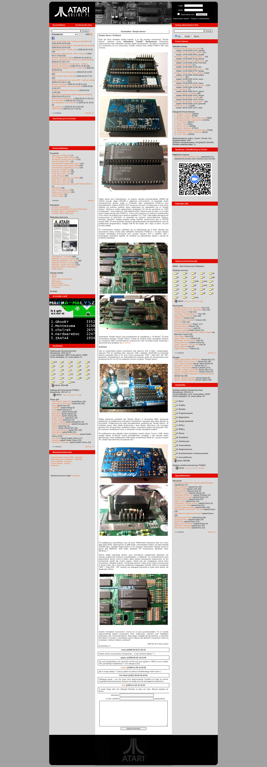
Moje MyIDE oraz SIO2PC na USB (188, 509)
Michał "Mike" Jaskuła (183, 316)
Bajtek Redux (57, 269)
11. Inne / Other (180, 134)
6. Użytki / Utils (180, 124)
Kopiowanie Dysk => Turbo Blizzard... (190, 85)
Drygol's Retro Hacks (60, 285)
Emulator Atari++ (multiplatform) (65, 211)
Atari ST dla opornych (61, 190)
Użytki (187, 36)
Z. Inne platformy (183, 457)
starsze (91, 200)
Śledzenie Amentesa (182, 328)
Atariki (54, 275)
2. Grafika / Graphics (183, 116)
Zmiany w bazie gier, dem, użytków (188, 73)
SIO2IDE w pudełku (182, 526)
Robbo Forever (58, 418)
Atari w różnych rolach (183, 524)
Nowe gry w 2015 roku (61, 182)
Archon (55, 428)
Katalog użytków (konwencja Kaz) (188, 390)
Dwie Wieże (57, 432)
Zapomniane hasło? (181, 19)
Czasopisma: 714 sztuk (61, 256)
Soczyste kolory (180, 519)
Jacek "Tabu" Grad (182, 338)
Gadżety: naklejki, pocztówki (186, 370)
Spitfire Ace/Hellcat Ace (61, 424)
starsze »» (89, 113)
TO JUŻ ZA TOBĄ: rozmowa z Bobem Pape (192, 332)
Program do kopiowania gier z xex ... (189, 69)
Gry (179, 36)
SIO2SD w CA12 (181, 493)
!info (195, 281)
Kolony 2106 (57, 420)
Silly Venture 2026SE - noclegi (187, 97)
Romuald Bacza (181, 326)
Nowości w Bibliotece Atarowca (65, 90)
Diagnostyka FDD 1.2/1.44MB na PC (189, 61)
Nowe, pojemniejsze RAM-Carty (187, 359)
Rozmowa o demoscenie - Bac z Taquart (68, 54)
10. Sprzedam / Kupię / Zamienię (188, 132)
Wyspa (55, 426)
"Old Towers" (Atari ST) (61, 401)
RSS (89, 34)
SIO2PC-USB (180, 489)
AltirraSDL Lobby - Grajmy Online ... (189, 57)
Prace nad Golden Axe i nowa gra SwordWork (71, 41)
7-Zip (72, 395)
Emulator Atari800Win (61, 207)
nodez (123, 667)
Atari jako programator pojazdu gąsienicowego (71, 94)
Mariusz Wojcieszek (182, 324)
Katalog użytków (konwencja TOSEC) (189, 465)
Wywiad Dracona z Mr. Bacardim (187, 310)
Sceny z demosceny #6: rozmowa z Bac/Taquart (72, 60)
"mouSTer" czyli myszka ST (185, 361)
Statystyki (55, 465)
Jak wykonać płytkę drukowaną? (187, 513)
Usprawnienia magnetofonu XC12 (66, 163)
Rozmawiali (178, 306)
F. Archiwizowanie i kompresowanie (191, 453)
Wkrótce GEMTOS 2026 (62, 58)
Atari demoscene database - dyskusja (66, 459)
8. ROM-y (179, 429)
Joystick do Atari (181, 499)
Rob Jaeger (179, 336)
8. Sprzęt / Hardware (183, 128)
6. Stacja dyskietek (183, 421)
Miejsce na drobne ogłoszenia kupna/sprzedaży (194, 374)
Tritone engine (58, 194)
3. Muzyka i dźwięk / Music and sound (190, 118)
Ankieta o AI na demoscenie (63, 72)
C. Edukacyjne (181, 441)
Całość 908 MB (182, 461)
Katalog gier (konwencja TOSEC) (64, 390)
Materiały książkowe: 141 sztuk (65, 261)
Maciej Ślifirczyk (181, 342)
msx (203, 285)
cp (211, 273)
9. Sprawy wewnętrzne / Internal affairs (190, 130)
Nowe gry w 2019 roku (61, 172)
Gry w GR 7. (179, 77)
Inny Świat (56, 438)
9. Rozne (179, 433)
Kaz (123, 685)
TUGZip (78, 395)
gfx (212, 277)
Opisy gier (54, 399)
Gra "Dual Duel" (181, 89)
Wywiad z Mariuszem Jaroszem (187, 308)
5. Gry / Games (180, 122)
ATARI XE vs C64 (181, 106)
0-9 (54, 362)
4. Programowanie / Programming (188, 120)
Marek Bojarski (180, 346)
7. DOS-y (179, 425)
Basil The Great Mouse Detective (65, 434)
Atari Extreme (57, 107)
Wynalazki (177, 481)
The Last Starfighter (60, 430)
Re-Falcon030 (58, 101)
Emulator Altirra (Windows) (63, 213)
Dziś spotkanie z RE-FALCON (64, 103)
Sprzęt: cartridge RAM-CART (186, 372)
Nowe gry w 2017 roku (61, 174)
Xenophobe (56, 416)
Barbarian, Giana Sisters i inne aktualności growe (72, 45)
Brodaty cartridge (59, 84)
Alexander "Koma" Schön (184, 340)
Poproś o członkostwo (200, 19)
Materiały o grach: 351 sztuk (63, 265)
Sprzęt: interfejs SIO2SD (184, 380)
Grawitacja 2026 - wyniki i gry (64, 49)
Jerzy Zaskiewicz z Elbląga (185, 93)
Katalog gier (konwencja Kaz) (63, 351)
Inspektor (55, 440)
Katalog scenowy (180, 270)
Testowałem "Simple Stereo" (186, 503)
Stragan (176, 357)
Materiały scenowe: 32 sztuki (64, 259)
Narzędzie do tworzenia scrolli (64, 159)
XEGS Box (178, 522)
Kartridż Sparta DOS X (61, 161)
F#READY (178, 318)
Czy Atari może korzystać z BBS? (188, 53)
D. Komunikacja (182, 445)
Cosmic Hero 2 (180, 81)
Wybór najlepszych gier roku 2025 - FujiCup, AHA (72, 80)
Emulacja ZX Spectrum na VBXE (65, 178)
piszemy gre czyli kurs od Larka (187, 48)
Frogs (54, 406)
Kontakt (53, 291)
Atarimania (56, 281)
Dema (196, 36)
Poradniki (54, 153)
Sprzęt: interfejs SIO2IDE (184, 378)
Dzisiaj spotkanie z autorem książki (66, 86)
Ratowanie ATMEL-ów (183, 495)
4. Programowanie (183, 413)
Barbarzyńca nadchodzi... (62, 98)
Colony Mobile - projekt (60, 463)
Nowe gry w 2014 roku (61, 192)
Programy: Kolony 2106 (184, 366)
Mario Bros (56, 414)
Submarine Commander (62, 403)
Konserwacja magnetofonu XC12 (65, 168)
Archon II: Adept (59, 422)
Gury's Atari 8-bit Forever (62, 279)
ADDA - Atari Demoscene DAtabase (188, 266)
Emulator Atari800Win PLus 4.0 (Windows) (69, 209)
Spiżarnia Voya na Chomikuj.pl (64, 267)
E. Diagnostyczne (183, 449)
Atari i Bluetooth (181, 487)
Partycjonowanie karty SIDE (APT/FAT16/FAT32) (72, 184)
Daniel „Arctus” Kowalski (184, 320)
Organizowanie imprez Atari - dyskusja (67, 457)
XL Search (56, 287)
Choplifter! (56, 408)
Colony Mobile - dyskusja (61, 461)
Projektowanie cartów (183, 497)
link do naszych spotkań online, (187, 157)
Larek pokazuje (58, 176)
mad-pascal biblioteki (183, 65)
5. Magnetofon (181, 417)
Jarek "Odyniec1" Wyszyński (186, 344)
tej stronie (126, 343)
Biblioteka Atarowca (59, 217)
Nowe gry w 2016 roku (61, 180)
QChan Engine (58, 196)
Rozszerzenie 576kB (183, 517)
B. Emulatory (181, 437)
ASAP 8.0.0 (56, 109)
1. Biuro (179, 401)
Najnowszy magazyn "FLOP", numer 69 (68, 68)
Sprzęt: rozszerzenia (182, 368)
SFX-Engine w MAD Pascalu (64, 157)
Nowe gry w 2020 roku (61, 170)
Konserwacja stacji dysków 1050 (65, 165)
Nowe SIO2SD (180, 491)
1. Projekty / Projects (183, 114)
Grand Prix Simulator (60, 442)
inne (71, 382)
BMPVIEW (56, 188)
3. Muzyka (179, 409)
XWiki (54, 277)
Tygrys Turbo (179, 501)
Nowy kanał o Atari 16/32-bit (63, 76)
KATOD (177, 322)
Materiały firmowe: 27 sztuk (63, 263)
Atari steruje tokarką (182, 528)
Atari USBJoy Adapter (183, 363)
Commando (56, 412)
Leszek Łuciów (180, 330)
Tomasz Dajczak (181, 312)
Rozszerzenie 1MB (182, 505)
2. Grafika (179, 405)
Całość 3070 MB (59, 385)
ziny (195, 297)
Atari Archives (57, 283)
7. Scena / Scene (181, 126)
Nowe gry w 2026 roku (61, 155)
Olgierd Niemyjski (181, 349)
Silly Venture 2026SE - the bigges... (189, 102)
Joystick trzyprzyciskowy (184, 507)
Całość (57, 395)
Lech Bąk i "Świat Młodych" (185, 314)
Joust (54, 410)
